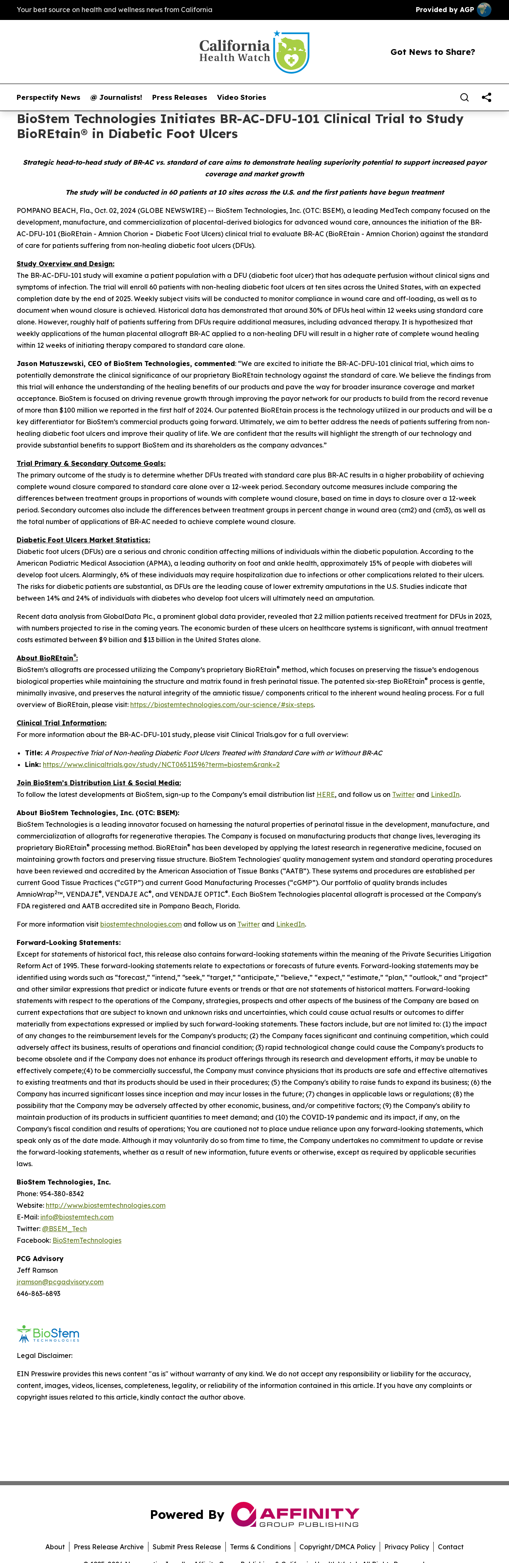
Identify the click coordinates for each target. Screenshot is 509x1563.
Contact (451, 1547)
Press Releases (179, 97)
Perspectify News (48, 97)
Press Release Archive (109, 1547)
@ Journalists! (116, 97)
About (55, 1547)
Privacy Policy (406, 1547)
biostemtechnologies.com (141, 924)
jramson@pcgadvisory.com (60, 1282)
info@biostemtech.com (77, 1217)
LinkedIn (445, 794)
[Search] (464, 97)
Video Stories (241, 97)
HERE (325, 794)
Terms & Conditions (260, 1547)
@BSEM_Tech (64, 1228)
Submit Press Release (187, 1547)
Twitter (403, 794)
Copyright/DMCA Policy (337, 1547)
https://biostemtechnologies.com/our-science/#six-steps (222, 704)
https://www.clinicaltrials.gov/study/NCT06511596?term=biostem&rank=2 (161, 764)
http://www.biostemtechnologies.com (106, 1205)
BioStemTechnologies (86, 1240)
